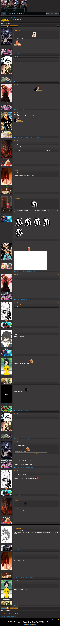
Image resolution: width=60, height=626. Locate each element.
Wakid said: (17, 332)
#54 (58, 413)
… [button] (11, 25)
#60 (58, 580)
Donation (8, 13)
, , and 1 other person (27, 137)
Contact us (41, 619)
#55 (58, 441)
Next (16, 25)
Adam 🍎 (7, 102)
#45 (58, 140)
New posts (2, 15)
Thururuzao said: (18, 198)
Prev (2, 25)
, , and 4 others (27, 327)
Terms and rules (47, 619)
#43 (58, 84)
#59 (58, 552)
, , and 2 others (26, 53)
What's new (14, 13)
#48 (58, 243)
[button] (10, 13)
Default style (3, 619)
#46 (58, 168)
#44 (58, 112)
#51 (58, 330)
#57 (58, 498)
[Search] (56, 13)
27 (13, 25)
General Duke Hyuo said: (19, 443)
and (22, 299)
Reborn (7, 46)
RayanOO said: (17, 30)
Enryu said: (17, 170)
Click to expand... (37, 453)
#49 (58, 274)
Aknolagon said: (18, 528)
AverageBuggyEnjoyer (7, 214)
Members (21, 13)
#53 (58, 385)
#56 (58, 470)
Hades (7, 544)
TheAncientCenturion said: (19, 59)
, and (23, 109)
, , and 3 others (25, 165)
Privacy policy (52, 619)
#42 (58, 56)
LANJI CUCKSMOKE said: (19, 555)
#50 (58, 302)
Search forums (7, 15)
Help (56, 619)
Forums (3, 13)
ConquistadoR (7, 403)
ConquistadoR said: (18, 500)
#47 (58, 196)
